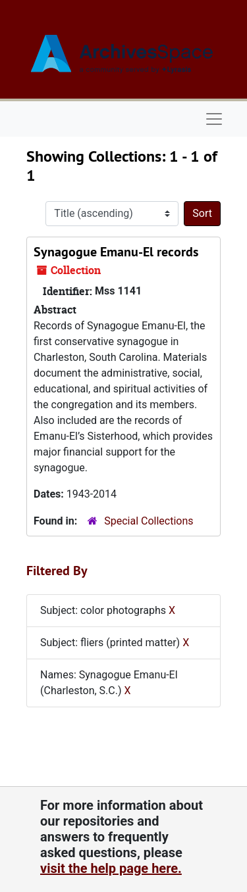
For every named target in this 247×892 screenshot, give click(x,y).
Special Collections (148, 521)
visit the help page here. (111, 868)
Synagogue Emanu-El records (116, 251)
